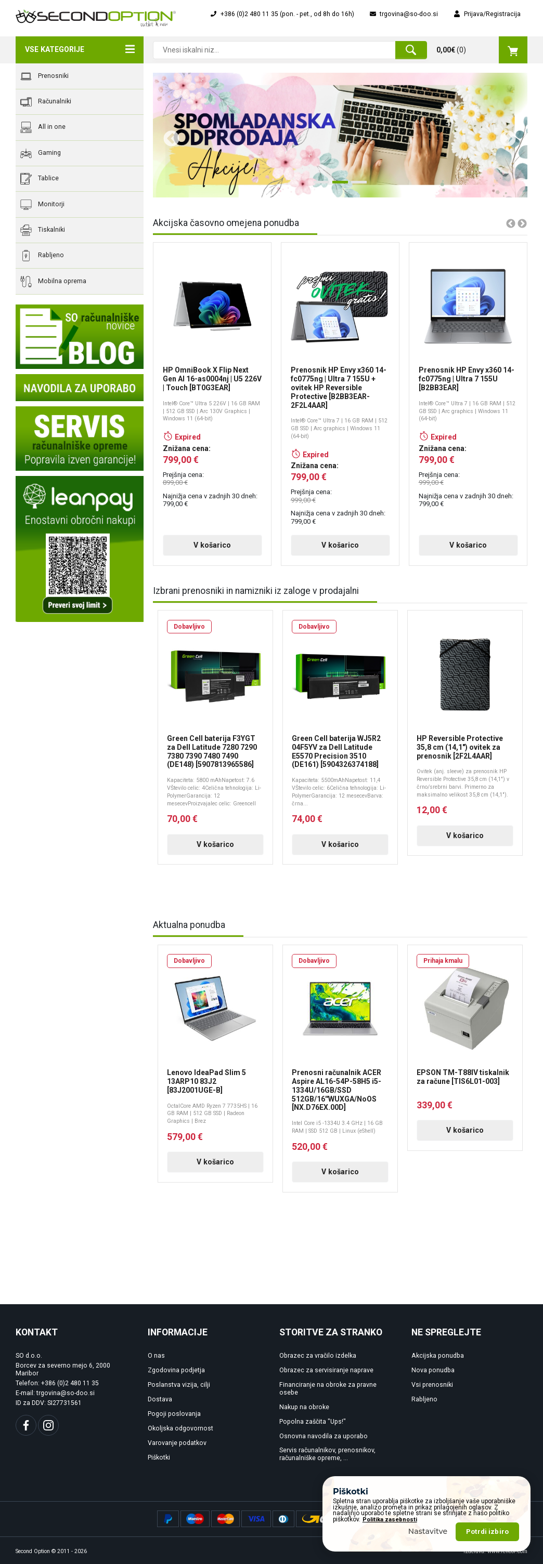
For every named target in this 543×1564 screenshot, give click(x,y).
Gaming (40, 153)
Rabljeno (42, 255)
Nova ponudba (433, 1370)
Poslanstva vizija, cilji (179, 1384)
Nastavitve (428, 1531)
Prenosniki (44, 76)
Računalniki (45, 102)
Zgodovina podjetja (176, 1370)
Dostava (160, 1399)
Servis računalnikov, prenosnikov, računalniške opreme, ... (327, 1454)
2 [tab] (337, 186)
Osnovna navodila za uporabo (323, 1436)
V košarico (212, 545)
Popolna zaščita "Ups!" (312, 1421)
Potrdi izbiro (487, 1531)
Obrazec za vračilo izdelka (317, 1355)
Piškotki (159, 1457)
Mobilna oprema (53, 281)
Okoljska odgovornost (180, 1428)
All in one (43, 127)
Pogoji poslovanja (174, 1413)
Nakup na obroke (304, 1407)
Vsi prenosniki (432, 1384)
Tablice (39, 178)
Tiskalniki (42, 230)
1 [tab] (319, 186)
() (481, 49)
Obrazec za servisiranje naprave (326, 1370)
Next (504, 135)
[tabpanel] (340, 135)
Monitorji (42, 204)
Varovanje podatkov (177, 1443)
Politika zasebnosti (390, 1519)
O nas (156, 1355)
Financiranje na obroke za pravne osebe (328, 1388)
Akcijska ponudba (437, 1355)
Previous (167, 135)
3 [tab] (356, 186)
